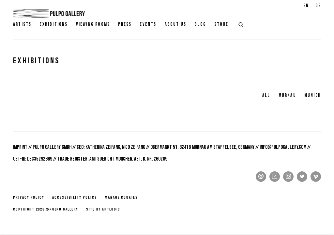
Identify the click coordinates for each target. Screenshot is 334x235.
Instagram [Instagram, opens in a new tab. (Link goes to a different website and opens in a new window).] (288, 176)
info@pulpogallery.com (283, 147)
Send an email (261, 176)
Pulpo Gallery (49, 13)
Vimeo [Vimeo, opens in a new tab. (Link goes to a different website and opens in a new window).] (316, 176)
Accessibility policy (74, 197)
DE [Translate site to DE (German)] (318, 5)
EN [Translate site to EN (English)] (306, 5)
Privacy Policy (28, 197)
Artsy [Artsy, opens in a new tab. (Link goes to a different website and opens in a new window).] (274, 176)
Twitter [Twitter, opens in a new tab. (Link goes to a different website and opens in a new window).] (302, 176)
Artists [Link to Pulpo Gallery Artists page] (22, 24)
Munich (312, 95)
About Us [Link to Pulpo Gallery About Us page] (176, 24)
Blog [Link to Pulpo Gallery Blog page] (200, 24)
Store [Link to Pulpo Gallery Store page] (221, 24)
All (266, 95)
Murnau (287, 95)
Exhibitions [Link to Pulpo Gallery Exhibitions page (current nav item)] (53, 24)
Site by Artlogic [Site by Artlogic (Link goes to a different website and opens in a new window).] (103, 209)
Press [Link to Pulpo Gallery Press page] (124, 24)
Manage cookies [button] (121, 197)
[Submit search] (241, 24)
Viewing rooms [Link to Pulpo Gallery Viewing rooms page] (93, 24)
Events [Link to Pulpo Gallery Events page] (148, 24)
